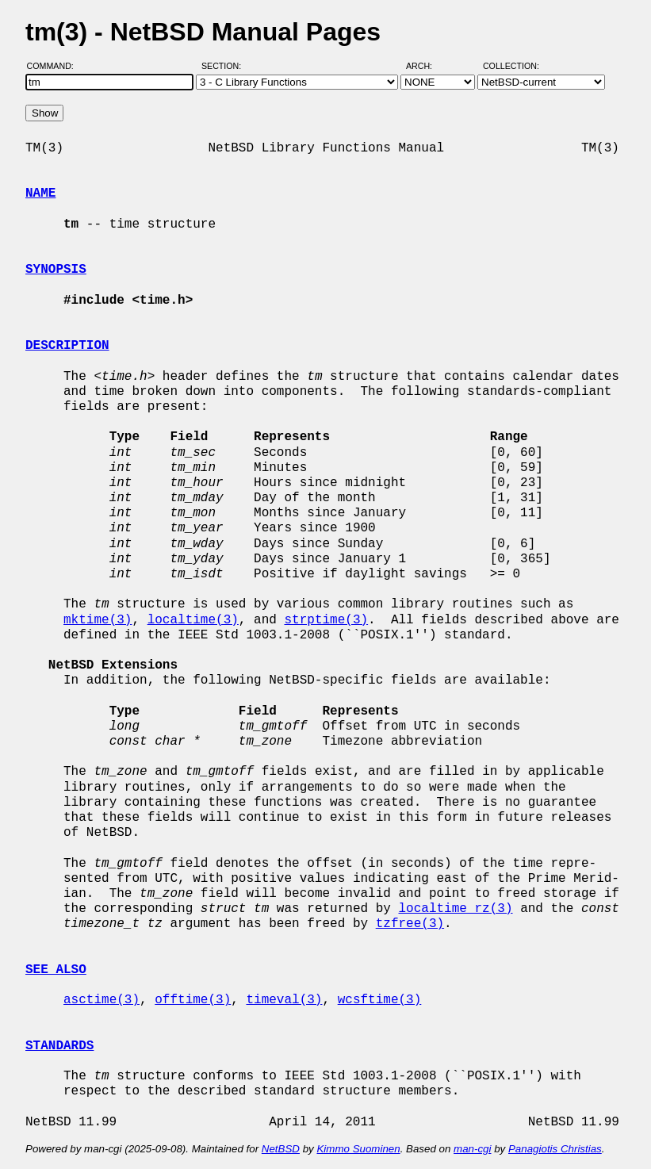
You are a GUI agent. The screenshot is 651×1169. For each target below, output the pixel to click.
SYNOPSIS (55, 269)
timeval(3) (284, 1000)
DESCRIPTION (67, 346)
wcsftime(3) (380, 1000)
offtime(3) (193, 1000)
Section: (224, 66)
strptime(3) (326, 620)
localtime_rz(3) (455, 909)
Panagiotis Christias (555, 1149)
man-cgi (472, 1149)
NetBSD (281, 1149)
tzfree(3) (410, 924)
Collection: (511, 66)
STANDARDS (59, 1046)
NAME (40, 193)
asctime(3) (101, 1000)
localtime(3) (193, 620)
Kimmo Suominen (358, 1149)
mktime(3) (97, 620)
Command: (55, 66)
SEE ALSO (55, 970)
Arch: (426, 66)
